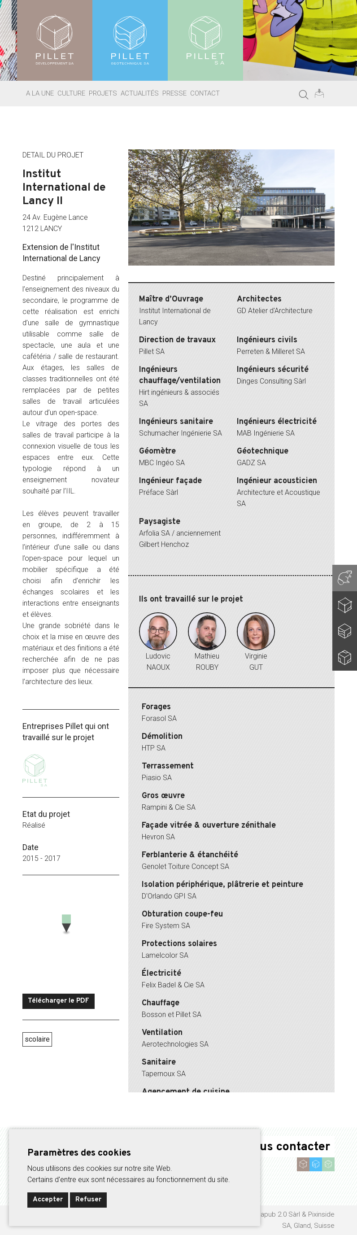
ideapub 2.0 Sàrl (275, 1214)
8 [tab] (271, 275)
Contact (205, 93)
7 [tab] (258, 275)
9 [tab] (285, 275)
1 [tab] (177, 275)
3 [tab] (204, 275)
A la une (40, 93)
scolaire (37, 1039)
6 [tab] (244, 275)
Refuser (88, 1200)
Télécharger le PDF (58, 1001)
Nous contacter (287, 1147)
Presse (174, 93)
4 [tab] (217, 275)
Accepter (48, 1200)
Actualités (140, 93)
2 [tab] (191, 275)
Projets (103, 93)
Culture (71, 93)
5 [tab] (231, 275)
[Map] (70, 934)
